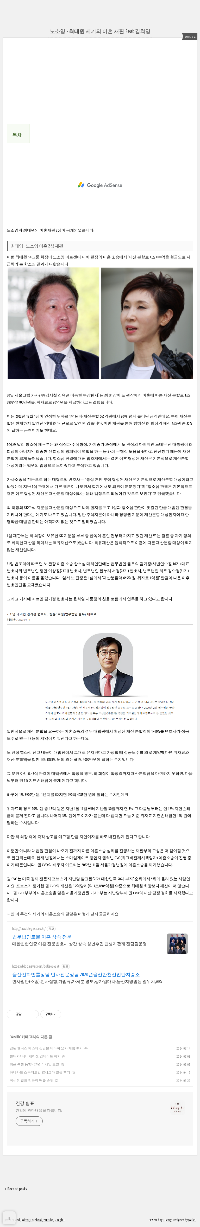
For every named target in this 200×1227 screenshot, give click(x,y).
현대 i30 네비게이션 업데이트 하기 (35, 1056)
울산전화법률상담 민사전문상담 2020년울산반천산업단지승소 (76, 974)
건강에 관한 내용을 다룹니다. (39, 1110)
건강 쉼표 (25, 1103)
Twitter (24, 1220)
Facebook (36, 1220)
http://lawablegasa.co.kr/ (29, 928)
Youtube (48, 1220)
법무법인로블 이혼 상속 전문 (42, 936)
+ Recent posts (15, 1188)
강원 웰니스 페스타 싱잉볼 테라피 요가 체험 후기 (46, 1048)
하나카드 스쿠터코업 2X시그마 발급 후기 (40, 1072)
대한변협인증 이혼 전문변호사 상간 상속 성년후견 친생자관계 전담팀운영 (79, 943)
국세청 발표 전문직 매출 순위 (31, 1080)
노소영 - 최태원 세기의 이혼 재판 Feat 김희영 (100, 31)
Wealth (15, 1037)
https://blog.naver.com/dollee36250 (36, 966)
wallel (192, 1220)
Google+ (60, 1220)
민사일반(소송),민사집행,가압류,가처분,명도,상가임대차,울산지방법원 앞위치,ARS (87, 981)
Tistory (167, 1220)
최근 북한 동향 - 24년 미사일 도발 (34, 1064)
